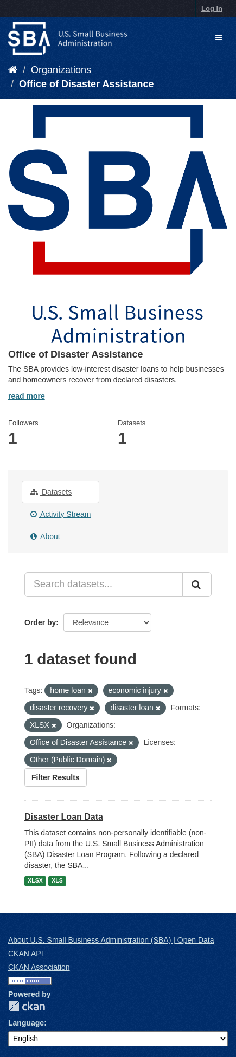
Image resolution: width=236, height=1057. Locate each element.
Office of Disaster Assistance (86, 84)
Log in (211, 8)
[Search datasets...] (103, 584)
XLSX (35, 881)
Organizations (61, 69)
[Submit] (197, 584)
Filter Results (55, 777)
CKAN (26, 1006)
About (45, 536)
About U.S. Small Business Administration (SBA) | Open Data (111, 940)
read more (26, 396)
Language (26, 1023)
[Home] (12, 69)
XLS (57, 881)
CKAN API (25, 953)
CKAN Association (39, 967)
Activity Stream (60, 514)
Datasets (51, 492)
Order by (40, 622)
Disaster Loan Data (63, 816)
